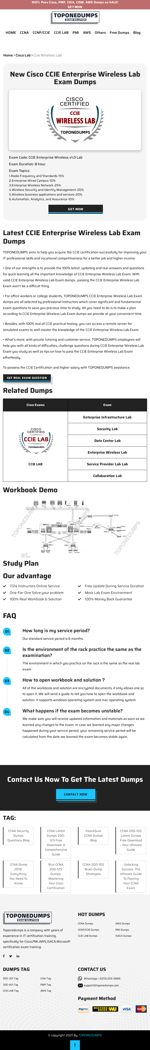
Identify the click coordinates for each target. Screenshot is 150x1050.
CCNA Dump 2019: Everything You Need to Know (18, 874)
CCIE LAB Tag (11, 991)
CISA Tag (45, 978)
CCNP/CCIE (41, 32)
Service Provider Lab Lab (107, 464)
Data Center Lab (107, 440)
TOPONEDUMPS (90, 1035)
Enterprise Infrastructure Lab (107, 417)
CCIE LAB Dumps (87, 936)
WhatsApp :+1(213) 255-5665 (102, 978)
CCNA (24, 32)
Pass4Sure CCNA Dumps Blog (93, 835)
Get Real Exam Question (27, 378)
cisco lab (23, 55)
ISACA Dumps (123, 936)
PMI (75, 32)
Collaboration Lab (107, 476)
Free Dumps (119, 32)
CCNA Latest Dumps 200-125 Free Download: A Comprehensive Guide (56, 842)
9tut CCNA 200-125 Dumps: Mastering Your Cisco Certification (56, 876)
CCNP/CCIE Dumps (88, 930)
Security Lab (107, 429)
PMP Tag (45, 985)
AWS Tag (45, 991)
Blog (137, 32)
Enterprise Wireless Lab (107, 452)
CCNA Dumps (85, 923)
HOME (11, 32)
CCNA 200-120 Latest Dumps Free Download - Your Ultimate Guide (131, 840)
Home (8, 55)
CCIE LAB (61, 32)
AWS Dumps (122, 923)
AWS (87, 32)
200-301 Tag (10, 978)
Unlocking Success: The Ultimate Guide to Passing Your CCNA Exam (131, 876)
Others (100, 32)
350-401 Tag (10, 985)
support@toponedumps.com (101, 985)
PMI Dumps (122, 930)
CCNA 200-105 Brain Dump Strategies (93, 869)
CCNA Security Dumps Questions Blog (18, 835)
